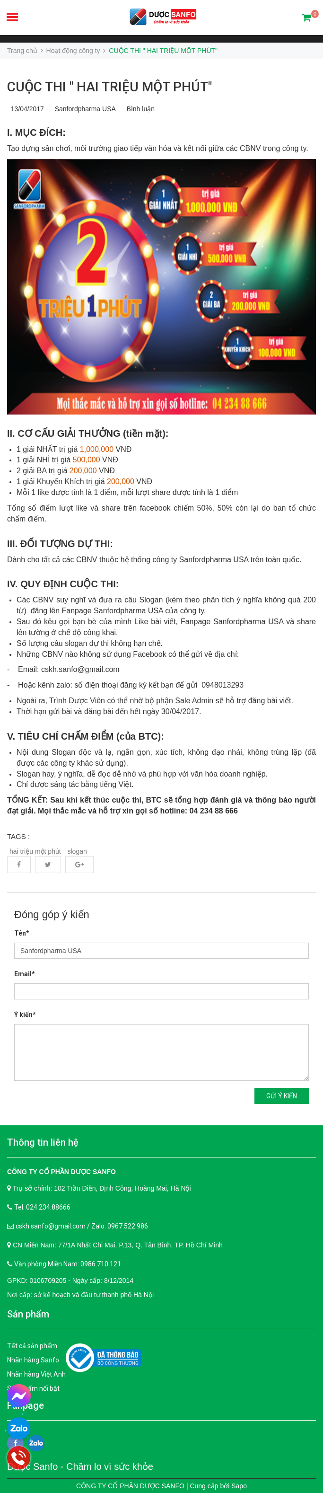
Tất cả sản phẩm (32, 1346)
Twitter (48, 864)
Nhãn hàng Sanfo (33, 1360)
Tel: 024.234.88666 (42, 1207)
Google (79, 864)
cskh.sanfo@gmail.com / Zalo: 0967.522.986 (82, 1226)
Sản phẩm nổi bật (33, 1388)
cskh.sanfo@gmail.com (80, 669)
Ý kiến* (25, 1014)
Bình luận (139, 109)
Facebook (19, 864)
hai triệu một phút (35, 851)
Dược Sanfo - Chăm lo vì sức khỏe (80, 1466)
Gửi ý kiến (281, 1096)
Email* (24, 974)
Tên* (21, 933)
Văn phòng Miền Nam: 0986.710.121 (67, 1264)
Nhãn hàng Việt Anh (36, 1374)
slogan (77, 851)
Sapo (239, 1486)
